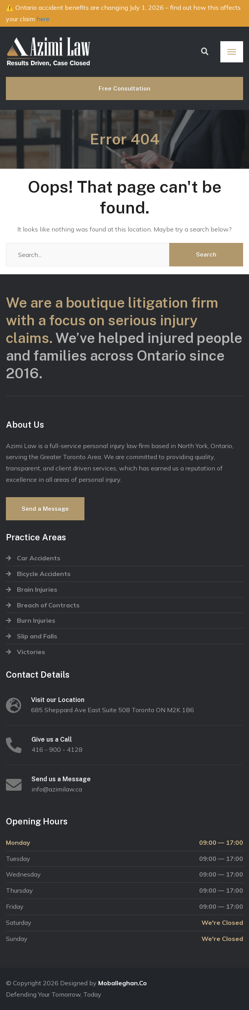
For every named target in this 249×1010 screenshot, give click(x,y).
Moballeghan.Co (122, 983)
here (43, 19)
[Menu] (231, 51)
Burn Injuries (36, 620)
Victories (31, 652)
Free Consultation (124, 88)
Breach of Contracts (48, 605)
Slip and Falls (37, 636)
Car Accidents (38, 558)
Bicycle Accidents (44, 574)
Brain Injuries (37, 589)
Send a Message (45, 508)
